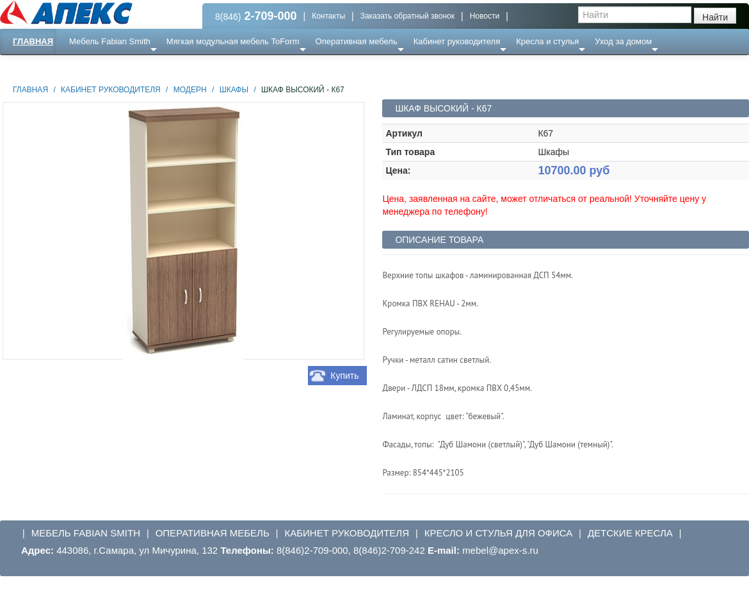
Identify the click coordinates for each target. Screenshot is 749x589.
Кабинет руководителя (457, 41)
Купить (344, 375)
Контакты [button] (328, 16)
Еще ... (90, 67)
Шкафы (234, 89)
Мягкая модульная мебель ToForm (233, 41)
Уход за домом (623, 41)
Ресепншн (138, 67)
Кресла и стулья (547, 41)
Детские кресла (630, 532)
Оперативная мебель (357, 41)
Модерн (190, 89)
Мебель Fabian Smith (109, 41)
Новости (484, 16)
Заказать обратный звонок (407, 16)
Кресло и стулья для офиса (498, 532)
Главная (33, 41)
